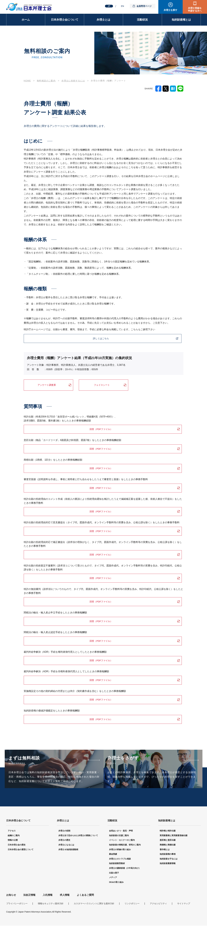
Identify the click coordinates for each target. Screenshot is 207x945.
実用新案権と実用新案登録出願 (173, 855)
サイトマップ (183, 923)
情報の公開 (13, 859)
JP (109, 6)
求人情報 (65, 914)
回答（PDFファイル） (54, 429)
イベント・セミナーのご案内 (122, 859)
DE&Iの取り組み (116, 901)
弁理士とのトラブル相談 (120, 878)
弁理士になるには (66, 864)
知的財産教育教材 (117, 883)
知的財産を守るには (168, 878)
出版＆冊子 (114, 892)
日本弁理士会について (64, 19)
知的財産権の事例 (168, 873)
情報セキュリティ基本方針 (50, 923)
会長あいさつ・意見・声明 (121, 850)
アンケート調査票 (46, 385)
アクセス (12, 850)
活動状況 (142, 19)
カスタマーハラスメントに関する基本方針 (94, 923)
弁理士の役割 (64, 850)
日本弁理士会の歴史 (17, 864)
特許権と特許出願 (168, 850)
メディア (113, 897)
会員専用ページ (144, 6)
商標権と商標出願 (168, 864)
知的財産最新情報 (168, 883)
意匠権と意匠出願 (168, 859)
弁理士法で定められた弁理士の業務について (78, 855)
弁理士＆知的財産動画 (68, 869)
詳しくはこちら (45, 338)
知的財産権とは (181, 19)
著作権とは (165, 869)
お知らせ (11, 914)
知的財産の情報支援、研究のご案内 (125, 864)
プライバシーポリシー (17, 923)
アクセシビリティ (158, 923)
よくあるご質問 (85, 914)
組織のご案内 (14, 855)
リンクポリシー (132, 923)
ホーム (26, 19)
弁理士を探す (170, 10)
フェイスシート (101, 385)
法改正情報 (29, 914)
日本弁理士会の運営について (20, 869)
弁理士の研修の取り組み (120, 869)
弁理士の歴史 (64, 859)
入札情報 (47, 914)
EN (122, 6)
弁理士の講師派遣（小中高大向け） (125, 887)
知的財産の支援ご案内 (119, 855)
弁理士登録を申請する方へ (195, 9)
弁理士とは (103, 19)
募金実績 (113, 873)
